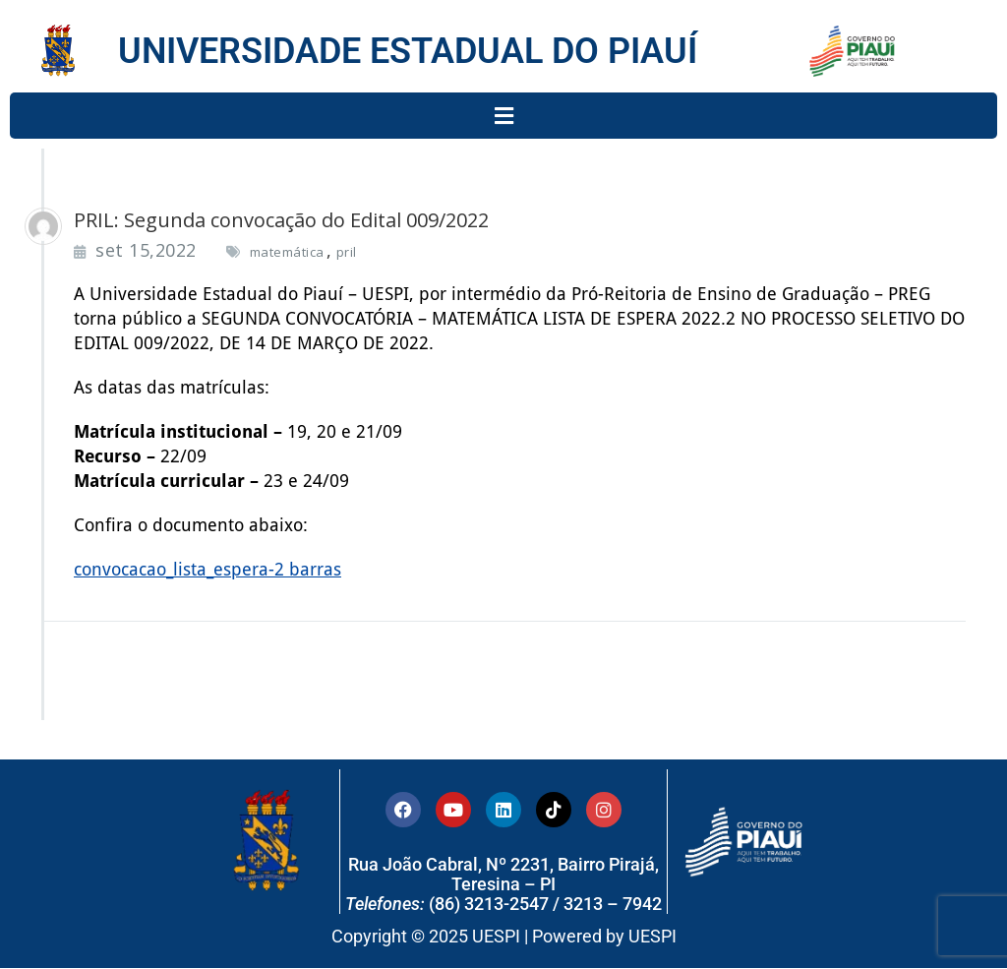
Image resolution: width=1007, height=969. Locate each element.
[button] (503, 115)
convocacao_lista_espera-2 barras (207, 569)
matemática (287, 252)
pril (346, 252)
